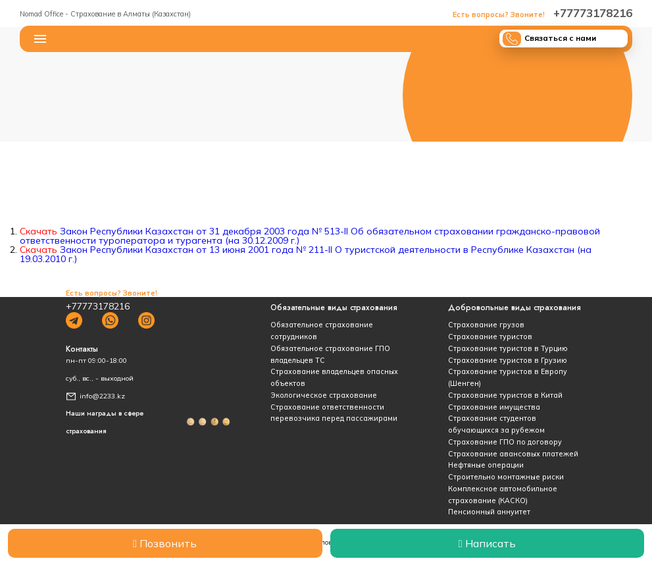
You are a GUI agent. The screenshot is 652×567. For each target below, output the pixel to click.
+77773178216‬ (542, 13)
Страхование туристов (490, 336)
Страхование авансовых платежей (513, 453)
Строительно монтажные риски (506, 476)
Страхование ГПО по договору (505, 441)
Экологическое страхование (323, 395)
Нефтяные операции (486, 465)
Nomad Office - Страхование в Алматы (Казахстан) (105, 13)
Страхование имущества (494, 407)
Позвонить (165, 543)
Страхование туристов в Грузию (507, 360)
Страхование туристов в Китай (505, 395)
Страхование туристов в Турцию (508, 348)
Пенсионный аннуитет (489, 511)
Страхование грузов (486, 324)
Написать (487, 543)
